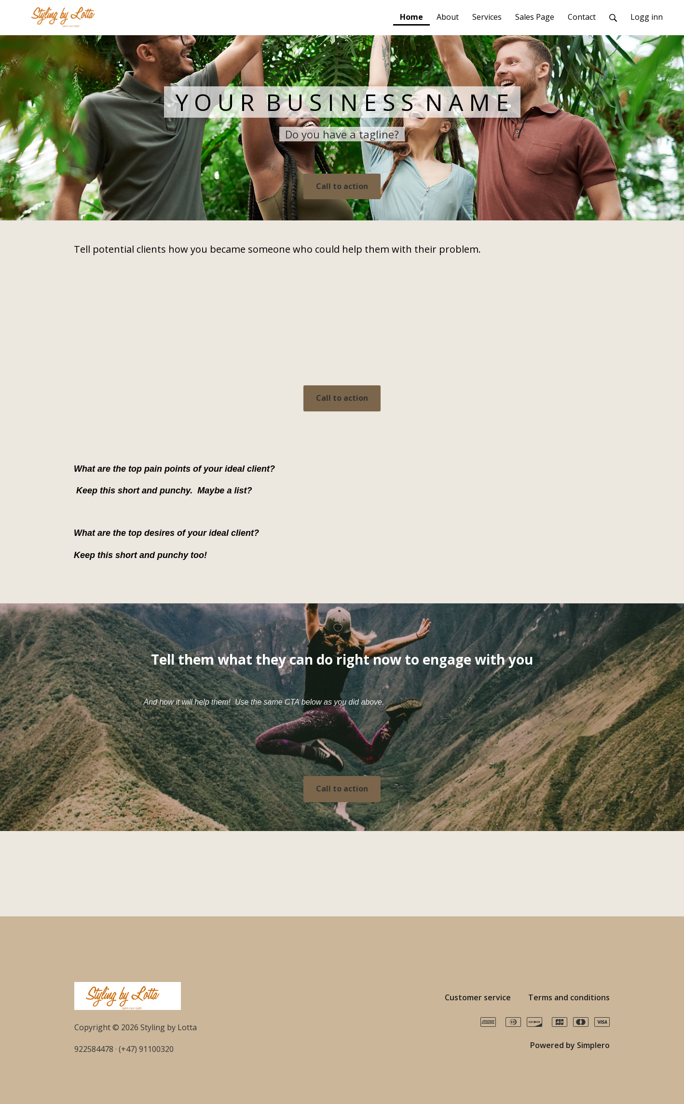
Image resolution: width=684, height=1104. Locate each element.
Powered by (570, 1045)
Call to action (342, 186)
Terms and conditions (569, 997)
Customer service (478, 997)
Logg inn (646, 17)
